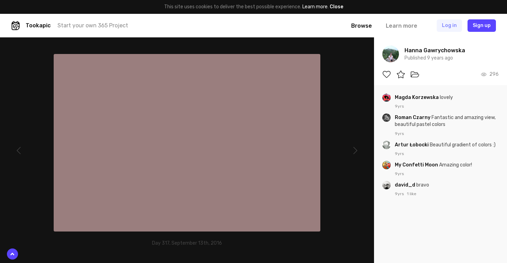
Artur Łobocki (412, 145)
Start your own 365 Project (92, 25)
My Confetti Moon (417, 165)
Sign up (482, 25)
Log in (449, 25)
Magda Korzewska (417, 97)
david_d (405, 185)
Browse (361, 25)
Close (336, 7)
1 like (411, 193)
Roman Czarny (413, 117)
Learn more (315, 7)
